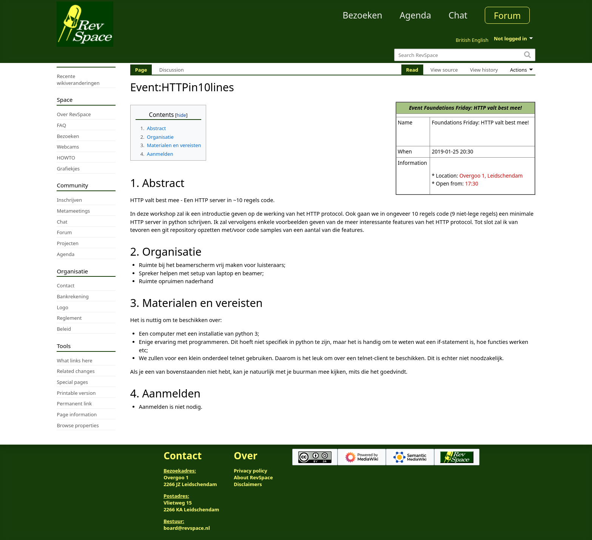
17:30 (471, 183)
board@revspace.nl (186, 528)
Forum (507, 15)
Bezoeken (362, 15)
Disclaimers (248, 484)
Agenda (415, 15)
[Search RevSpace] (464, 55)
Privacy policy (250, 470)
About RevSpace (253, 477)
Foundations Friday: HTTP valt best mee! (473, 107)
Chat (458, 15)
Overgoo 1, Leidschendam (491, 175)
